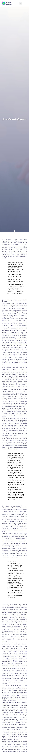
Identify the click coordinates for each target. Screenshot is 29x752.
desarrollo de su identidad (10, 739)
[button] (20, 3)
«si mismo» (24, 744)
